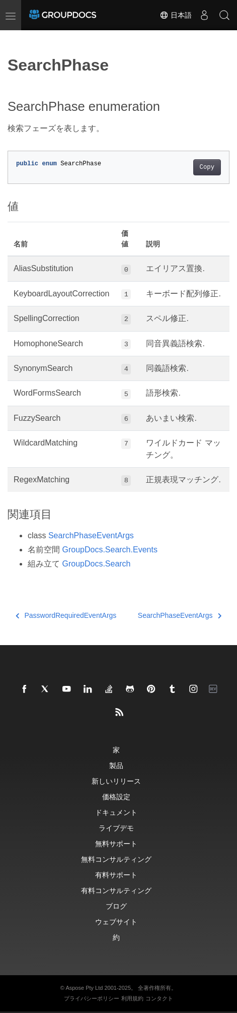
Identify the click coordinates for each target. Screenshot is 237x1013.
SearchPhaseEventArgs (91, 535)
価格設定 (116, 796)
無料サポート (116, 843)
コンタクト (159, 998)
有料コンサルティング (116, 890)
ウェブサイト (116, 921)
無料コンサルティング (116, 859)
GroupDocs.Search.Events (109, 549)
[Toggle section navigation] (16, 38)
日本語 (176, 15)
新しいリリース (116, 781)
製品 (116, 765)
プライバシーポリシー (91, 998)
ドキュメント (116, 812)
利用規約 (132, 998)
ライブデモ (116, 828)
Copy (207, 167)
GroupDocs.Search (96, 563)
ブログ (116, 906)
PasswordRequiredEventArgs (66, 615)
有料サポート (116, 874)
